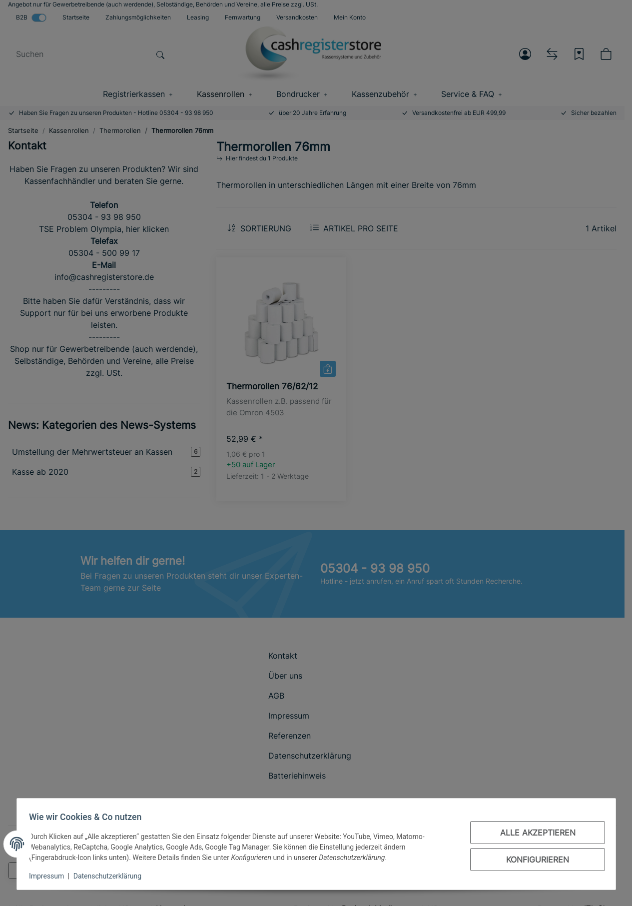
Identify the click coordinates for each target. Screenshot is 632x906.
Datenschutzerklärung (111, 876)
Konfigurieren (534, 860)
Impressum (50, 876)
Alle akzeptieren (534, 833)
